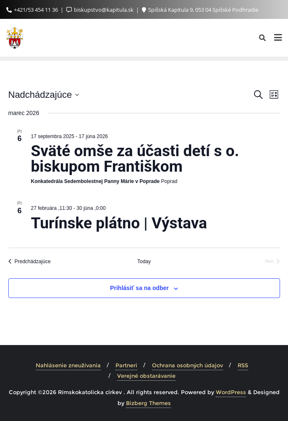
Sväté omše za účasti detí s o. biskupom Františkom (135, 158)
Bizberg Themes (148, 403)
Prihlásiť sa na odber (139, 288)
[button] (13, 12)
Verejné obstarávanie (146, 375)
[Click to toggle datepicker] (43, 95)
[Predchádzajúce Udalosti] (29, 261)
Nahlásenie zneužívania (68, 365)
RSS (243, 365)
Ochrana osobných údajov (187, 365)
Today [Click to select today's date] (144, 261)
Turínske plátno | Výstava (119, 223)
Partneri (126, 365)
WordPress (231, 392)
